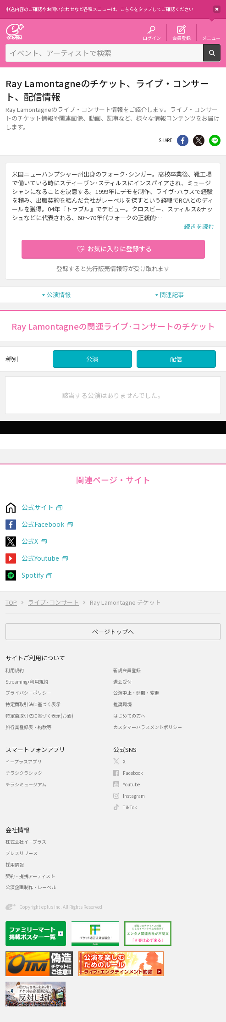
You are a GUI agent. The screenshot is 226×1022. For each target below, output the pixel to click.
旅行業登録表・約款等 (28, 727)
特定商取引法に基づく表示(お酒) (39, 715)
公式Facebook (43, 524)
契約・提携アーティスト (30, 876)
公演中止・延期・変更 (136, 692)
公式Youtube (40, 558)
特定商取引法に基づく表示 (33, 704)
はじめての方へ (129, 715)
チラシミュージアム (26, 784)
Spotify (33, 575)
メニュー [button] (211, 37)
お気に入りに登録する (120, 248)
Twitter (198, 140)
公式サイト (38, 507)
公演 (92, 358)
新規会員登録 (127, 670)
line (214, 140)
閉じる (216, 9)
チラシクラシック (24, 772)
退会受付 (122, 681)
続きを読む (199, 226)
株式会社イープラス (26, 841)
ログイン (152, 37)
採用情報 (15, 864)
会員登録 (181, 37)
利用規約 (15, 670)
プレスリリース (22, 853)
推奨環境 (122, 704)
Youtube (131, 784)
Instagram (134, 795)
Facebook (133, 772)
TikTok (130, 807)
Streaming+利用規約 (27, 681)
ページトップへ (113, 631)
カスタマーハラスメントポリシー (147, 727)
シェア (182, 140)
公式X (30, 541)
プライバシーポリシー (28, 692)
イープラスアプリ (24, 761)
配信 (176, 358)
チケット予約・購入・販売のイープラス (15, 31)
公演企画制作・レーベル (31, 887)
